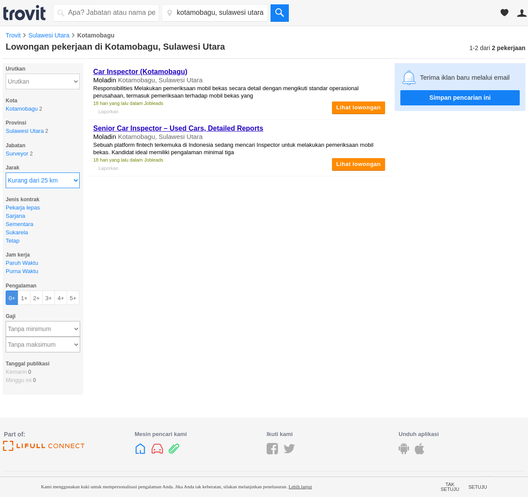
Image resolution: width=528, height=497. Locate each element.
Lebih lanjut (299, 486)
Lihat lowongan (358, 107)
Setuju (477, 487)
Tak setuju (450, 487)
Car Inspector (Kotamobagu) (140, 71)
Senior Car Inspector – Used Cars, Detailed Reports (178, 128)
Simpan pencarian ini (460, 97)
